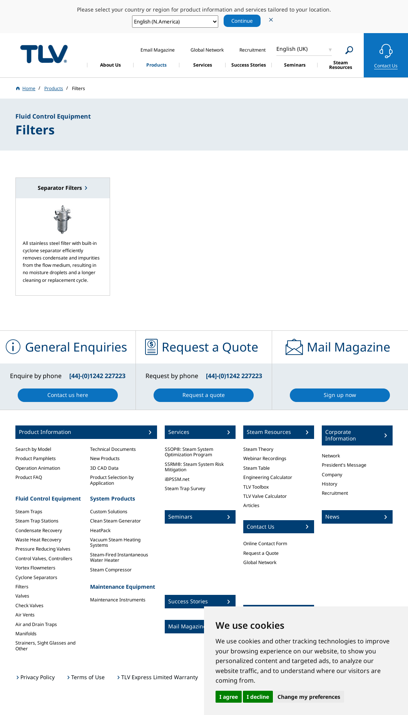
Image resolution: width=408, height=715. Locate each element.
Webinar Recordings (264, 458)
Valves (22, 596)
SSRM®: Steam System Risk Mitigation (194, 467)
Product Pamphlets (35, 458)
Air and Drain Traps (36, 624)
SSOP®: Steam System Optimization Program (189, 452)
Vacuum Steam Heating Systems (115, 542)
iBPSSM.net (177, 479)
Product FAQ (28, 477)
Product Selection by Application (112, 480)
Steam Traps (28, 511)
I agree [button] (228, 696)
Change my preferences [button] (309, 696)
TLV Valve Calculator (265, 496)
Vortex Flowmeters (35, 567)
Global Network (259, 562)
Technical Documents (113, 449)
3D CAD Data (104, 468)
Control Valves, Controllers (43, 558)
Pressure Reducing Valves (42, 549)
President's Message (344, 465)
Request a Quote (261, 553)
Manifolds (26, 633)
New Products (105, 458)
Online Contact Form (265, 543)
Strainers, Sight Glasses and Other (45, 645)
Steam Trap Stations (37, 520)
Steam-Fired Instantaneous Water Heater (119, 557)
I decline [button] (258, 696)
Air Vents (25, 614)
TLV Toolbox (256, 487)
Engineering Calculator (267, 477)
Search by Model (33, 449)
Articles (251, 505)
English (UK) (292, 48)
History (329, 484)
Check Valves (29, 605)
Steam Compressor (111, 569)
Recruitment (335, 493)
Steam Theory (258, 449)
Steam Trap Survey (185, 488)
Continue (242, 20)
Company (332, 474)
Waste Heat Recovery (38, 539)
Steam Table (256, 468)
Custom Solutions (108, 511)
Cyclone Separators (36, 577)
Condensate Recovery (38, 530)
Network (331, 455)
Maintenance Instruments (117, 599)
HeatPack (100, 530)
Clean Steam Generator (115, 520)
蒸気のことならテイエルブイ (44, 54)
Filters (21, 586)
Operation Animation (37, 468)
